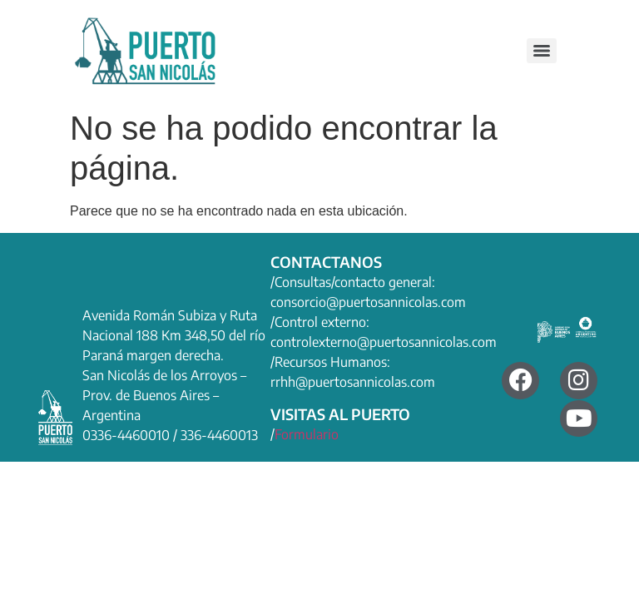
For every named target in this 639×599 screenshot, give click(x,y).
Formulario (307, 434)
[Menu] (542, 50)
